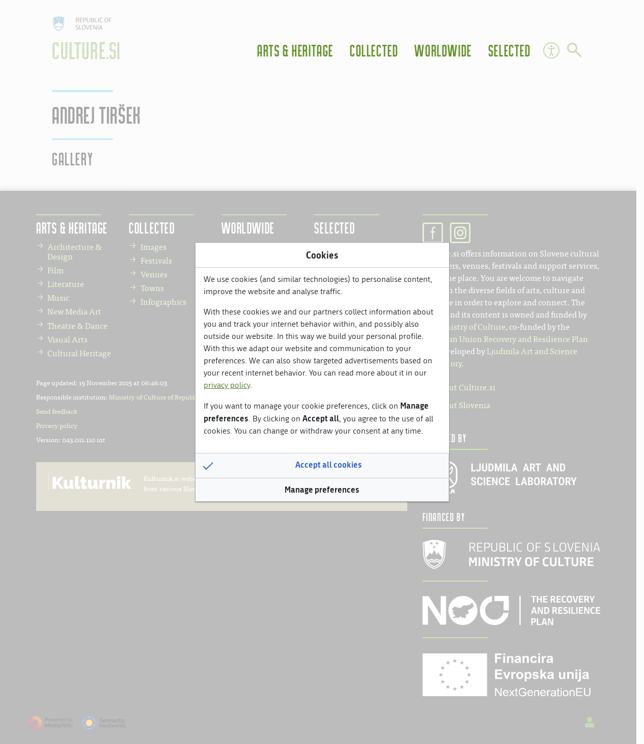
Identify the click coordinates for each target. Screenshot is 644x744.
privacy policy (227, 385)
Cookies (322, 255)
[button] (322, 465)
